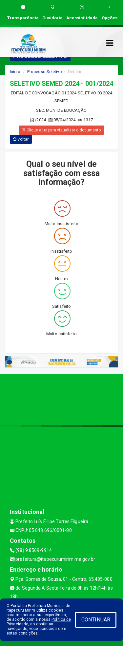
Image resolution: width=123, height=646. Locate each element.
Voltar (21, 139)
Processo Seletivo (44, 71)
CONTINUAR (95, 620)
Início (15, 71)
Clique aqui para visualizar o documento (61, 130)
